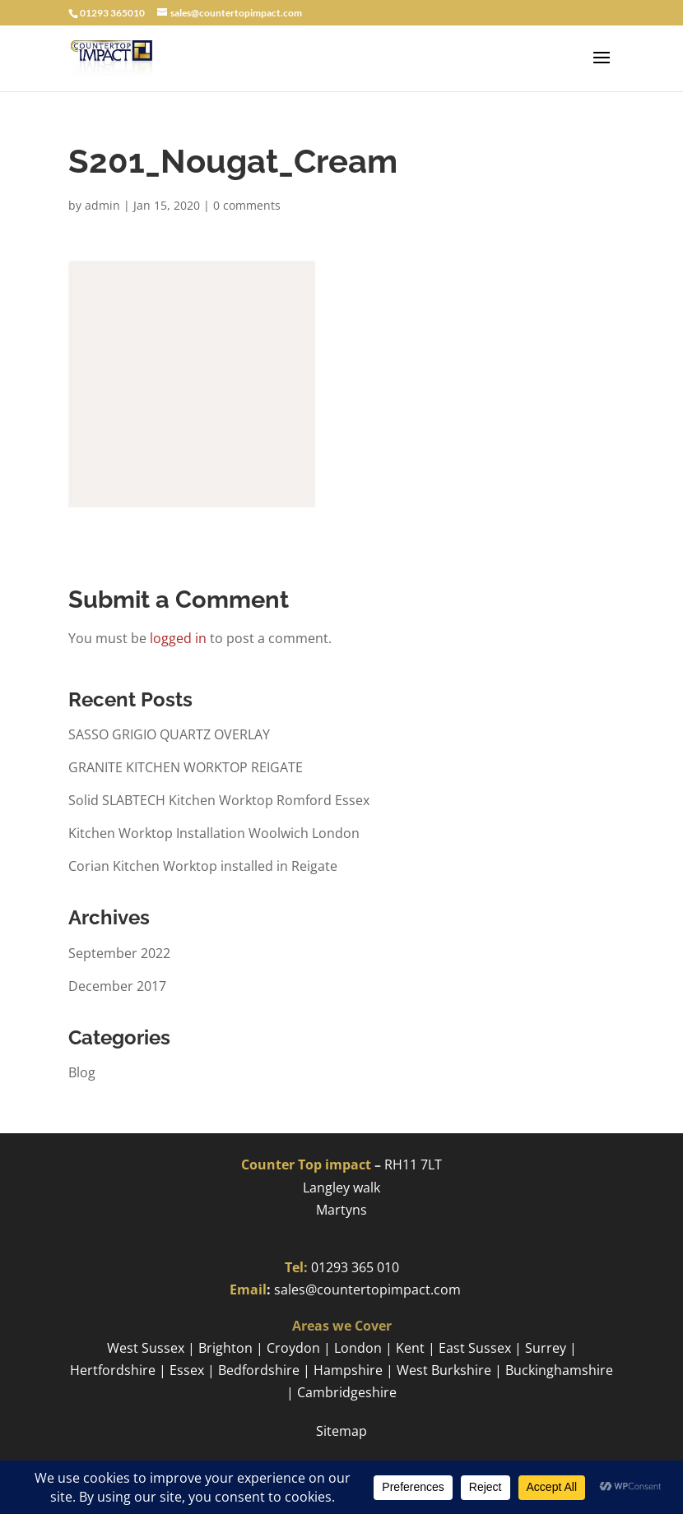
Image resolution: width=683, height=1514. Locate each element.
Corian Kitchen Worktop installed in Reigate (202, 866)
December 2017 (117, 986)
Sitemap (341, 1431)
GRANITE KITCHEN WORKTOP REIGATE (185, 767)
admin (102, 205)
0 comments (247, 205)
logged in (178, 638)
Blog (81, 1072)
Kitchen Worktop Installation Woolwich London (214, 833)
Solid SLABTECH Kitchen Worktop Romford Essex (218, 800)
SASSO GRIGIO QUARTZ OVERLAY (169, 734)
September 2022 (119, 953)
